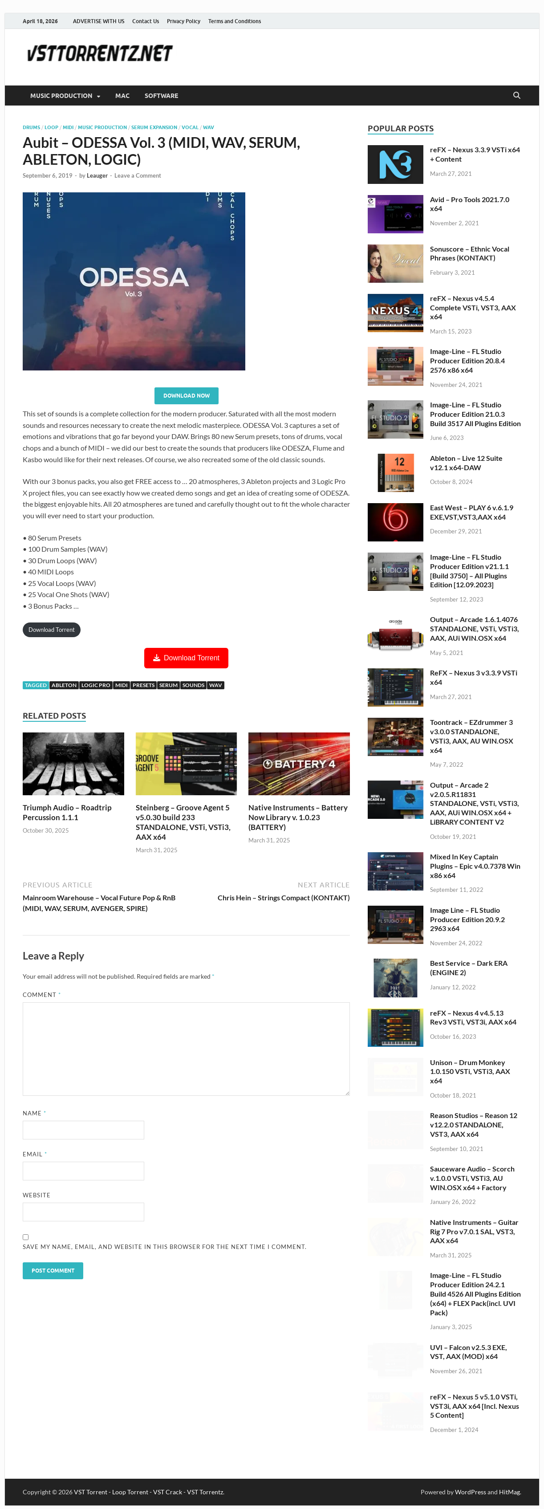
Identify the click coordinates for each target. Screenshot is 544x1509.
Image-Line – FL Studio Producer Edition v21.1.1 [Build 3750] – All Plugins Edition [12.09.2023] (469, 571)
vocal (190, 127)
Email (35, 1154)
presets (143, 685)
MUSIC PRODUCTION (61, 95)
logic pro (95, 685)
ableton (64, 685)
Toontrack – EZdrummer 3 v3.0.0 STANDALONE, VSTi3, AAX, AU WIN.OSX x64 (471, 736)
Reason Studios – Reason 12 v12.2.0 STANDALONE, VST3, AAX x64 (473, 1124)
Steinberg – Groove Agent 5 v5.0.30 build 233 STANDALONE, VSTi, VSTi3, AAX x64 (183, 822)
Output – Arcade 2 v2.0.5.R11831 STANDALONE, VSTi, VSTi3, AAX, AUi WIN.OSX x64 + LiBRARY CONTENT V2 (474, 803)
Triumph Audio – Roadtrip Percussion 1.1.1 (67, 812)
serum (168, 685)
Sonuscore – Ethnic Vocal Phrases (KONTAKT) (469, 253)
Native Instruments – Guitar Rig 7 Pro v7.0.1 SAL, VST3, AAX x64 (474, 1231)
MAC (122, 95)
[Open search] (517, 95)
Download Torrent (51, 629)
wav (208, 127)
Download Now (186, 395)
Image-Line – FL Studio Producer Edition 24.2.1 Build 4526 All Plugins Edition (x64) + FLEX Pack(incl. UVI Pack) (475, 1293)
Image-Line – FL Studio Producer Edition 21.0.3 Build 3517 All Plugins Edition (475, 413)
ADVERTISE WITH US (98, 21)
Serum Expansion (154, 127)
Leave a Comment (137, 175)
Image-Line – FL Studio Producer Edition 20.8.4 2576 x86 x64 (467, 360)
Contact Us (145, 21)
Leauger (97, 175)
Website (37, 1195)
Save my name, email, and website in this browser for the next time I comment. (165, 1246)
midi (121, 685)
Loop (51, 127)
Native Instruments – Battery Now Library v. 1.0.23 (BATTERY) (298, 817)
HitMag (509, 1492)
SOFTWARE (161, 95)
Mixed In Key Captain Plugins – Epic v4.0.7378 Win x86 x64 (475, 865)
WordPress (470, 1492)
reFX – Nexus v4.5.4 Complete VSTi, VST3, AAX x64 (473, 307)
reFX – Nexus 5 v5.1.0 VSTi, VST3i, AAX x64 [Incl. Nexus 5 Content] (474, 1406)
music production (102, 127)
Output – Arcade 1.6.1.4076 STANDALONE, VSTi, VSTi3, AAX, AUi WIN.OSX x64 (474, 628)
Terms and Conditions (234, 21)
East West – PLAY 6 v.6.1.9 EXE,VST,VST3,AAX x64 (471, 512)
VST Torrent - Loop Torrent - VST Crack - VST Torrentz (148, 1492)
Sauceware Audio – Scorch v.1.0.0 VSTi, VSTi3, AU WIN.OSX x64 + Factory (472, 1178)
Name (34, 1113)
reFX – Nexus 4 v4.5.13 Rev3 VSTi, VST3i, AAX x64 (473, 1017)
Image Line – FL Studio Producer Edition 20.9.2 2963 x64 (467, 919)
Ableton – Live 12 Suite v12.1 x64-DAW (466, 463)
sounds (193, 685)
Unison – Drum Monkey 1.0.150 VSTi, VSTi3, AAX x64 (470, 1071)
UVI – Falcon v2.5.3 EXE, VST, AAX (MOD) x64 (468, 1352)
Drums (31, 127)
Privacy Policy (183, 21)
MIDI (68, 127)
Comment (42, 994)
